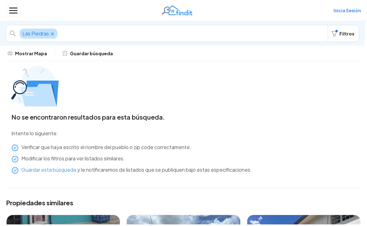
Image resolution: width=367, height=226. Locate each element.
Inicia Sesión (347, 10)
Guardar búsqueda (87, 53)
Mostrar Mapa (27, 53)
